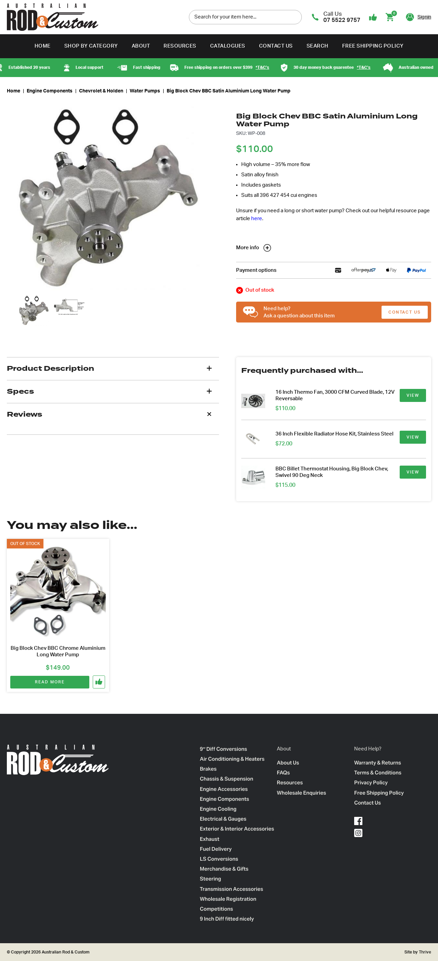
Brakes (208, 769)
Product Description (50, 368)
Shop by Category (91, 46)
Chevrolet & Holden (101, 91)
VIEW (413, 395)
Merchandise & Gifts (224, 868)
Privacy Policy (371, 782)
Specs (20, 391)
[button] (99, 681)
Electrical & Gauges (223, 818)
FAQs (283, 772)
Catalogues (227, 46)
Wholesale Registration (228, 899)
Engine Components (50, 91)
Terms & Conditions (377, 772)
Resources (180, 46)
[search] (295, 17)
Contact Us (276, 46)
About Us (288, 762)
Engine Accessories (224, 789)
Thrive (424, 952)
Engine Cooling (218, 809)
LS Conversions (219, 859)
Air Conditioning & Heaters (232, 759)
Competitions (216, 909)
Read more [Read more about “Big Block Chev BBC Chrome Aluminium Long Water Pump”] (49, 682)
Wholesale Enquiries (301, 792)
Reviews (24, 414)
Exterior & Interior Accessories (237, 828)
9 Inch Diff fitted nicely (227, 918)
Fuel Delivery (216, 849)
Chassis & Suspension (226, 778)
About (141, 46)
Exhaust (209, 839)
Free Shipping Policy (373, 46)
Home (43, 46)
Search (317, 46)
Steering (210, 878)
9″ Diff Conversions (223, 749)
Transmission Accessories (231, 889)
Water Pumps (145, 91)
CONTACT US (404, 312)
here (256, 218)
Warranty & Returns (377, 762)
